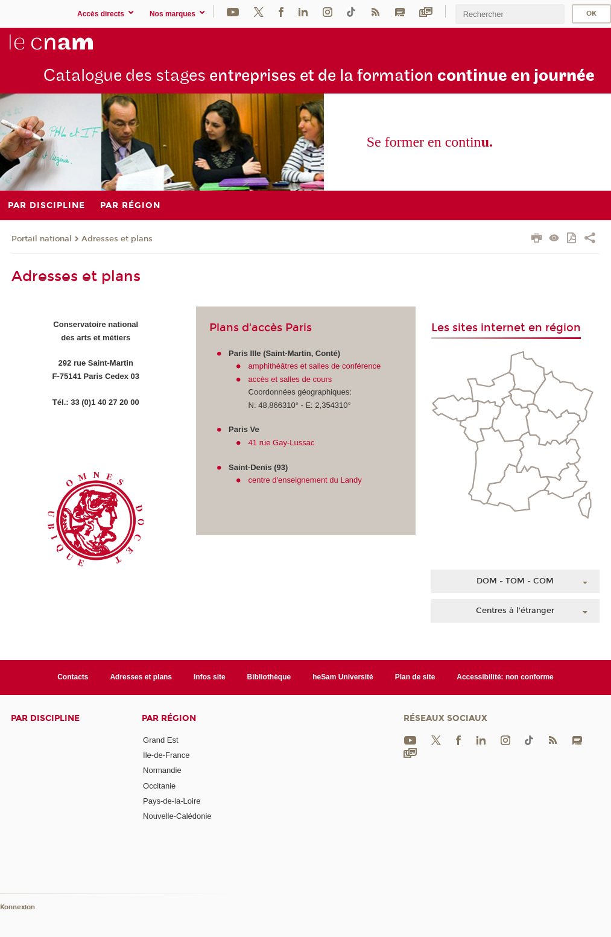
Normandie (162, 770)
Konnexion (17, 907)
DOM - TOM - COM (515, 581)
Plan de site (415, 677)
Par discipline (45, 718)
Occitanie (159, 785)
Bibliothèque (269, 677)
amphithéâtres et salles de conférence (315, 365)
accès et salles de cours (290, 379)
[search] (509, 14)
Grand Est (161, 740)
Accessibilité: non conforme (505, 677)
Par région (169, 718)
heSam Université (342, 677)
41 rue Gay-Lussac (282, 442)
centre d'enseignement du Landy (305, 479)
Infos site (210, 677)
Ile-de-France (166, 755)
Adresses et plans (117, 239)
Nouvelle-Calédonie (177, 816)
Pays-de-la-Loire (171, 800)
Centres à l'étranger (515, 610)
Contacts (72, 677)
